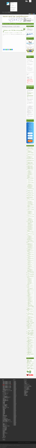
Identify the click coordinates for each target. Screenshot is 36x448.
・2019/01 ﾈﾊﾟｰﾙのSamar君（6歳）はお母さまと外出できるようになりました (30, 354)
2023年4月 (15, 400)
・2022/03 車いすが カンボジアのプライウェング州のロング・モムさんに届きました (30, 248)
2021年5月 (15, 412)
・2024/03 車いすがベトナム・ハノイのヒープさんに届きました (30, 183)
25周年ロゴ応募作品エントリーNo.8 (7, 386)
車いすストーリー (5, 416)
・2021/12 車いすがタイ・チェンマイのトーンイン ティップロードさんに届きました (30, 265)
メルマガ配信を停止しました (6, 397)
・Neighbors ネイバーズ (29, 359)
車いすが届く (4, 417)
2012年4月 (15, 424)
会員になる (4, 431)
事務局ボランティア (5, 424)
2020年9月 (15, 417)
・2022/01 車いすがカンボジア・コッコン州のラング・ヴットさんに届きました (30, 253)
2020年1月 (15, 421)
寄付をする (4, 432)
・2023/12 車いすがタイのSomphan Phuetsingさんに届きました (30, 193)
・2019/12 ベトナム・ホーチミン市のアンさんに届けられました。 (30, 311)
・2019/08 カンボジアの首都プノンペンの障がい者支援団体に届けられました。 (30, 331)
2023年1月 (15, 402)
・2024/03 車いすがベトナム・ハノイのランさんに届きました (30, 180)
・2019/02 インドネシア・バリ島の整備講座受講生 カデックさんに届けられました (30, 352)
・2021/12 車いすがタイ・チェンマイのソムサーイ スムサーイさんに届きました (30, 263)
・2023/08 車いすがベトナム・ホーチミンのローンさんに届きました (30, 214)
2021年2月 (15, 414)
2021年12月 (15, 410)
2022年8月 (15, 405)
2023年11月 (15, 395)
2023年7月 (15, 398)
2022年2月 (15, 409)
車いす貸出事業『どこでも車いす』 (7, 419)
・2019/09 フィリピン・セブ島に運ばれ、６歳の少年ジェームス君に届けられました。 (30, 325)
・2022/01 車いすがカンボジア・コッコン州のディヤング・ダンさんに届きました (30, 261)
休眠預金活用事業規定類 (5, 400)
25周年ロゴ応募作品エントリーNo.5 (7, 383)
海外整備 (4, 403)
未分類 (25, 393)
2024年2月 (15, 393)
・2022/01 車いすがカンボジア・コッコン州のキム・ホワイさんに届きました (30, 259)
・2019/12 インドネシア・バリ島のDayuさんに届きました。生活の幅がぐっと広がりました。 (30, 321)
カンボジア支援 (26, 388)
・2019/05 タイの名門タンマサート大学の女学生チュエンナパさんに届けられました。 (30, 343)
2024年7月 (15, 391)
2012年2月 (15, 425)
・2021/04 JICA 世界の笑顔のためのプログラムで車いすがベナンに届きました (30, 277)
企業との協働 (4, 399)
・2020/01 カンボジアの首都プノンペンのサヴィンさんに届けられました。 (30, 307)
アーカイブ (4, 392)
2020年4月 (15, 420)
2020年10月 (15, 416)
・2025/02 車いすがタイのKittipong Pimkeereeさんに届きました (30, 159)
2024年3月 (15, 392)
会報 (24, 390)
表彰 (3, 414)
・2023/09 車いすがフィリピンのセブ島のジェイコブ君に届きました (30, 209)
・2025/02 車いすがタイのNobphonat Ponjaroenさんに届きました (30, 164)
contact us (4, 388)
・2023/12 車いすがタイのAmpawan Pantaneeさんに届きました (30, 195)
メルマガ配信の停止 (5, 396)
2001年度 (4, 410)
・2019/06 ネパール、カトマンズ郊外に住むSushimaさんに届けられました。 (30, 337)
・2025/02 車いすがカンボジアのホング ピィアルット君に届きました (29, 149)
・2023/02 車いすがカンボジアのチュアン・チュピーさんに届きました (30, 234)
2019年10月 (15, 422)
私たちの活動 (15, 23)
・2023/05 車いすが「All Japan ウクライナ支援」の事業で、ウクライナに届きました (29, 221)
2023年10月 (15, 396)
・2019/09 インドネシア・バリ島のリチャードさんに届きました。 (30, 329)
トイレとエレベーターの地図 (27, 386)
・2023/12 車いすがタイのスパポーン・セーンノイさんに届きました (30, 200)
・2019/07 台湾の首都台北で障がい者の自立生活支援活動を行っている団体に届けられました (30, 333)
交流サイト (4, 398)
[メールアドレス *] (30, 138)
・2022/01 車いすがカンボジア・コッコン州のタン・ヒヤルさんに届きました (30, 255)
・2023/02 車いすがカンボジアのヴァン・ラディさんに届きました (30, 232)
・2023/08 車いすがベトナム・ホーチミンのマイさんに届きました (30, 217)
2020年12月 (15, 415)
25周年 (25, 381)
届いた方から (25, 391)
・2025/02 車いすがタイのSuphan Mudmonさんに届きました (30, 169)
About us (4, 434)
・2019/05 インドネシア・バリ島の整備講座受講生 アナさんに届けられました (30, 341)
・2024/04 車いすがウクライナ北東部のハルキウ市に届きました (30, 178)
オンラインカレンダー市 (27, 385)
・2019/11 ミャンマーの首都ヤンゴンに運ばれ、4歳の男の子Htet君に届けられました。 (30, 323)
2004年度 (4, 412)
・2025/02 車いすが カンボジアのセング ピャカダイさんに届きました (30, 155)
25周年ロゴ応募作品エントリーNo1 (7, 387)
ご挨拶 (25, 383)
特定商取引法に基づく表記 (6, 407)
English (3, 433)
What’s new (4, 436)
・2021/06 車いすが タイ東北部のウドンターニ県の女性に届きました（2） (30, 272)
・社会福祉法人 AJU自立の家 (29, 364)
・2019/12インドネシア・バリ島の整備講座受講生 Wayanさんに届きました (30, 309)
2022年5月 (15, 407)
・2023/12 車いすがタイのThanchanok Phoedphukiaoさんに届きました (29, 197)
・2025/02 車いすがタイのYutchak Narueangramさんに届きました (30, 161)
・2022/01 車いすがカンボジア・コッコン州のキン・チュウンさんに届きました (30, 257)
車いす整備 (25, 395)
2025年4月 (15, 386)
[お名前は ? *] (30, 136)
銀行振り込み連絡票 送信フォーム (7, 420)
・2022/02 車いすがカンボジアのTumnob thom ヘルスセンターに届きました (30, 250)
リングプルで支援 (5, 427)
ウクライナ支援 (26, 387)
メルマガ (4, 395)
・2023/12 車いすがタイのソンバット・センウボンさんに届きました (30, 189)
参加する (10, 23)
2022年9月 (15, 404)
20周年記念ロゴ (4, 426)
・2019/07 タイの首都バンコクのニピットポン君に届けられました (30, 335)
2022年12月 (15, 403)
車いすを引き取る (5, 428)
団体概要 (4, 402)
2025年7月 (15, 385)
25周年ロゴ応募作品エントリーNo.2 (7, 381)
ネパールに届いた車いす (5, 393)
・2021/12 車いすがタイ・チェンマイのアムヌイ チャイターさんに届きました (30, 267)
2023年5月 (15, 399)
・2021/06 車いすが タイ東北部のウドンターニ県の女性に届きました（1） (30, 275)
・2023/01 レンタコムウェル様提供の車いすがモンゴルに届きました (30, 242)
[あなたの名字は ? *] (30, 133)
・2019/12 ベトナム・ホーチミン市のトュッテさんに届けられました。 (30, 315)
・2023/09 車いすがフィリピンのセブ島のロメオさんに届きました (30, 207)
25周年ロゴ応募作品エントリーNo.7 (7, 385)
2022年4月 (15, 408)
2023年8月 (15, 397)
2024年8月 (15, 390)
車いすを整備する (5, 429)
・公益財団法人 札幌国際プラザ (30, 368)
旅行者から (25, 392)
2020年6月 (15, 419)
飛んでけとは (6, 23)
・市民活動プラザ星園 (28, 360)
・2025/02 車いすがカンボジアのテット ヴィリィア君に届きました (29, 153)
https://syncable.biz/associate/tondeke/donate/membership (30, 96)
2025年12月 (15, 383)
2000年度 (4, 409)
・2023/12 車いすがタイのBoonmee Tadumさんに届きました (30, 191)
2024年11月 (15, 388)
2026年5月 (15, 381)
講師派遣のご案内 (5, 415)
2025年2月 (15, 387)
